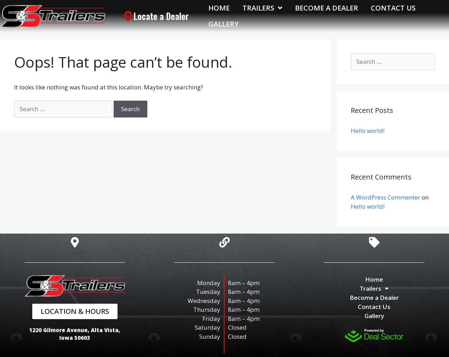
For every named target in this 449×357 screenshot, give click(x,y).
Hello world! (367, 131)
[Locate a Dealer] (128, 16)
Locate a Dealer (161, 15)
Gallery (223, 24)
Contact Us (393, 8)
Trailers (262, 8)
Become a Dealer (326, 8)
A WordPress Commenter (385, 197)
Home (219, 8)
